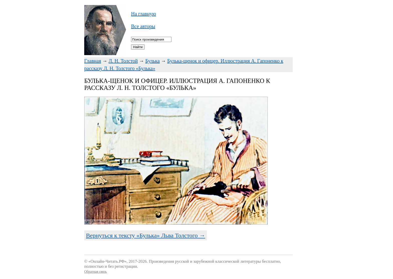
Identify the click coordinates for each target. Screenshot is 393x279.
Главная (92, 61)
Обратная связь (95, 271)
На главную (143, 14)
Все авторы (143, 26)
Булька (152, 61)
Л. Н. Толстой (123, 61)
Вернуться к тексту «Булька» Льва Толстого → (145, 235)
